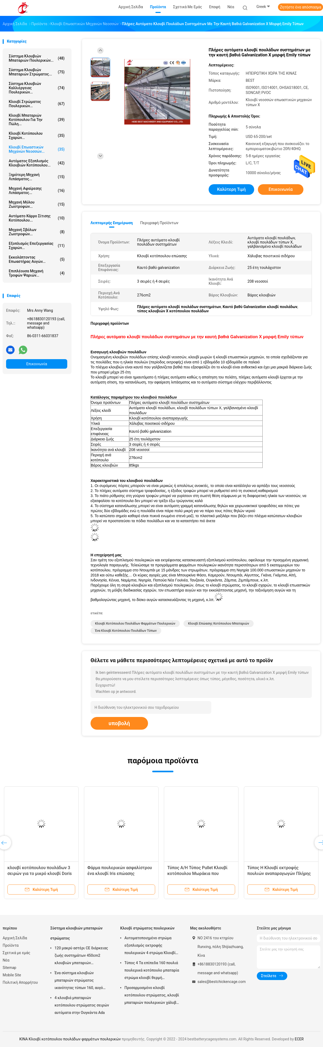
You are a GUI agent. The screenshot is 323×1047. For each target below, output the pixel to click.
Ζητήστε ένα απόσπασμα (300, 7)
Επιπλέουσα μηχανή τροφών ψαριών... (37, 273)
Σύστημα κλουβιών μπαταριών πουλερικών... (37, 58)
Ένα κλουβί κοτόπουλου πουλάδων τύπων (126, 631)
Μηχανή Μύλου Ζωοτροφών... (37, 204)
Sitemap (9, 967)
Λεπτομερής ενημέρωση (112, 223)
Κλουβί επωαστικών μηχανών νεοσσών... (37, 149)
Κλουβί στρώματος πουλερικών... (37, 104)
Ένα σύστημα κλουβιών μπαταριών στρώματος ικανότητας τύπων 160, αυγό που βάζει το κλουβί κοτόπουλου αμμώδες (79, 981)
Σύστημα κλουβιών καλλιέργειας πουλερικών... (37, 88)
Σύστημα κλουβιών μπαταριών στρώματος (76, 933)
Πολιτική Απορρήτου (20, 982)
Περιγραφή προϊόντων (159, 223)
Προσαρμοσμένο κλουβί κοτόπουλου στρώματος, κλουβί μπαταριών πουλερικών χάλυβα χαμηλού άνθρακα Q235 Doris (151, 996)
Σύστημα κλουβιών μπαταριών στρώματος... (37, 72)
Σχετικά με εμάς (16, 953)
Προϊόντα (11, 945)
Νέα (6, 960)
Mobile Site (12, 975)
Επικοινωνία (36, 364)
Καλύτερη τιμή (231, 189)
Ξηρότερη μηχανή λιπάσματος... (37, 177)
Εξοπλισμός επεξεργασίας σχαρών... (37, 245)
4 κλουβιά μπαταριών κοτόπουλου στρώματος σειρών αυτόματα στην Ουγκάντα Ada (82, 1005)
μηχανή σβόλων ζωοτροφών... (37, 232)
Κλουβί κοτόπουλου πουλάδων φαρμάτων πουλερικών (135, 623)
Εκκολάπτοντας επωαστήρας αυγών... (37, 259)
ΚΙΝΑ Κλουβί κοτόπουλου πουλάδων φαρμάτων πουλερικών (70, 1039)
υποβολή (119, 723)
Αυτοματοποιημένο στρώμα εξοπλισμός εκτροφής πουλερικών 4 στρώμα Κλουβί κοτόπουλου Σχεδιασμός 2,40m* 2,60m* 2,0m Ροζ (151, 946)
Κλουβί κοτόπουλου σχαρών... (37, 135)
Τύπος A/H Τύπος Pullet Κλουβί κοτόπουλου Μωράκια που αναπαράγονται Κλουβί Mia (197, 873)
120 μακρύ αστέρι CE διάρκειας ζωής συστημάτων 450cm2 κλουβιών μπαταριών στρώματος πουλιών (81, 956)
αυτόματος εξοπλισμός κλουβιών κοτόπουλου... (37, 163)
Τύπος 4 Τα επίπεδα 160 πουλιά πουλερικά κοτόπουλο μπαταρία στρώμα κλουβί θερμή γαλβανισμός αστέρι (151, 971)
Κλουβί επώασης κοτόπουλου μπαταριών (218, 623)
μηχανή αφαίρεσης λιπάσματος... (37, 190)
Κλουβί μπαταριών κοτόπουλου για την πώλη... (37, 119)
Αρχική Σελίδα (15, 938)
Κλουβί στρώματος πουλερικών (147, 928)
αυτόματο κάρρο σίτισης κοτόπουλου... (37, 218)
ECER (299, 1039)
